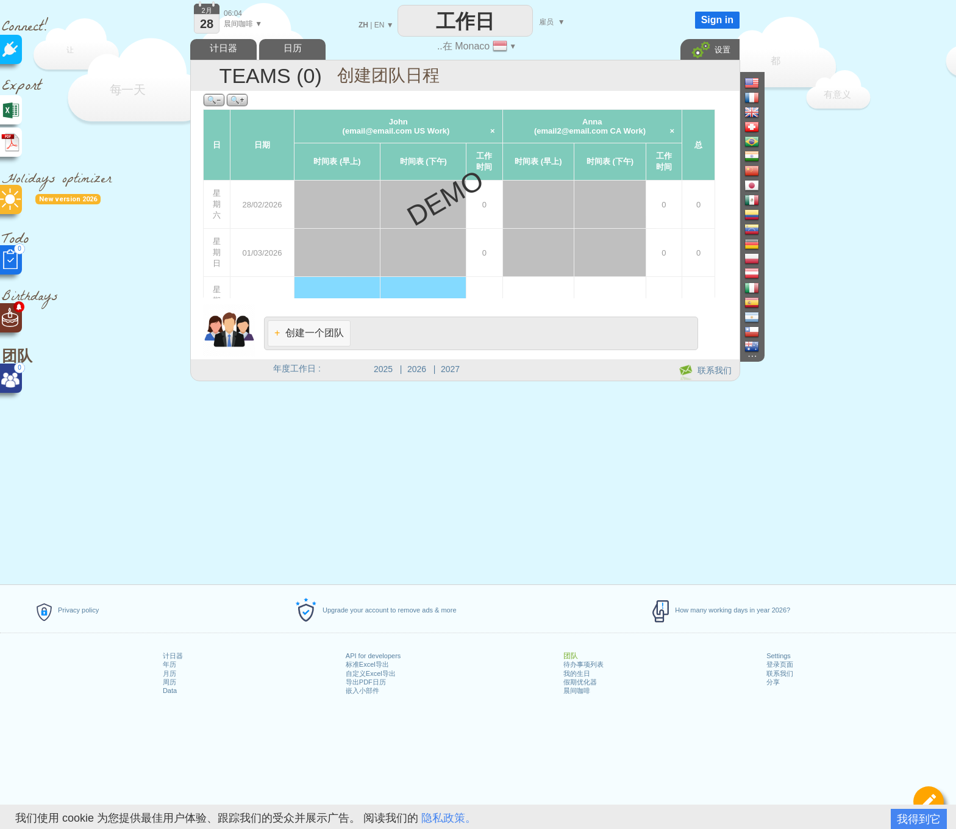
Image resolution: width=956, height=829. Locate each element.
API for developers (373, 655)
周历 (169, 682)
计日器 (173, 655)
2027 (450, 369)
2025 (383, 369)
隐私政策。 (448, 818)
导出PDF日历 (366, 682)
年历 (169, 664)
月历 (169, 673)
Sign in (717, 20)
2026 (416, 369)
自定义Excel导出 (371, 673)
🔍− (214, 100)
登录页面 (779, 664)
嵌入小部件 (362, 690)
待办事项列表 (583, 664)
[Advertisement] (464, 480)
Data (170, 690)
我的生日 (576, 673)
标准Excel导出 (367, 664)
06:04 (233, 13)
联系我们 (779, 673)
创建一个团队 (309, 333)
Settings (778, 655)
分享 (773, 682)
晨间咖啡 (576, 690)
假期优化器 (580, 682)
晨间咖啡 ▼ (243, 24)
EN (379, 25)
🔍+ (237, 100)
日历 (293, 48)
